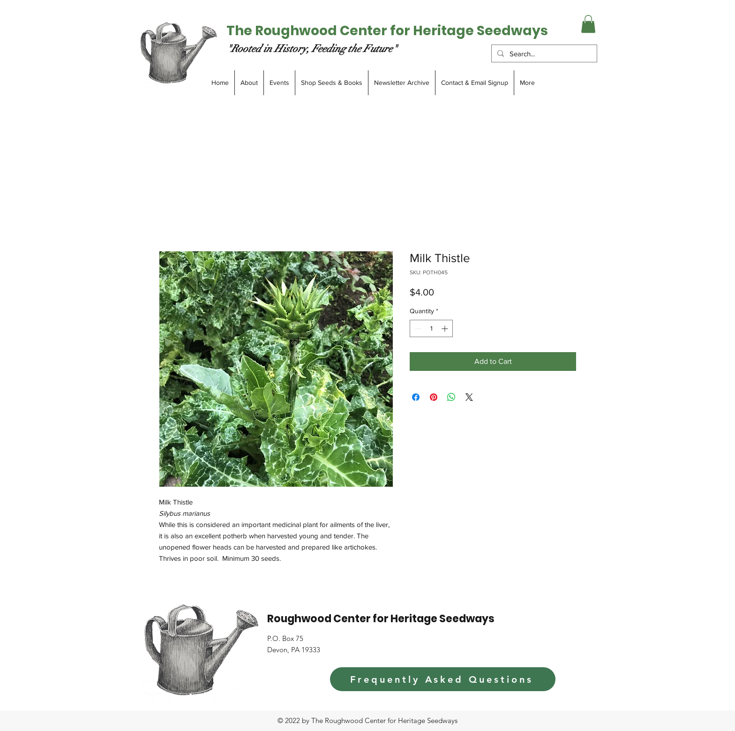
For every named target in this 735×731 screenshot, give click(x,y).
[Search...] (543, 53)
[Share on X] (469, 397)
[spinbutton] (431, 328)
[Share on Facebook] (415, 397)
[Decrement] (417, 328)
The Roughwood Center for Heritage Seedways (387, 31)
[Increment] (445, 328)
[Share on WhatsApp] (451, 397)
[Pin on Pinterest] (433, 397)
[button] (588, 24)
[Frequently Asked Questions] (442, 679)
